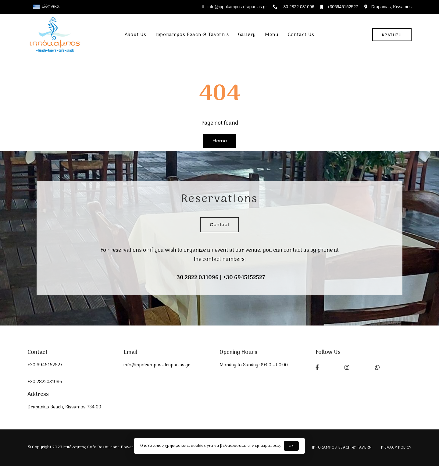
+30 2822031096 (44, 382)
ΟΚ (291, 445)
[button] (392, 34)
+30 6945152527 (244, 277)
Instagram (346, 367)
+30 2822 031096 (293, 6)
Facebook (317, 367)
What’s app (377, 367)
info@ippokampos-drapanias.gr (234, 6)
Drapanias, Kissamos (388, 6)
